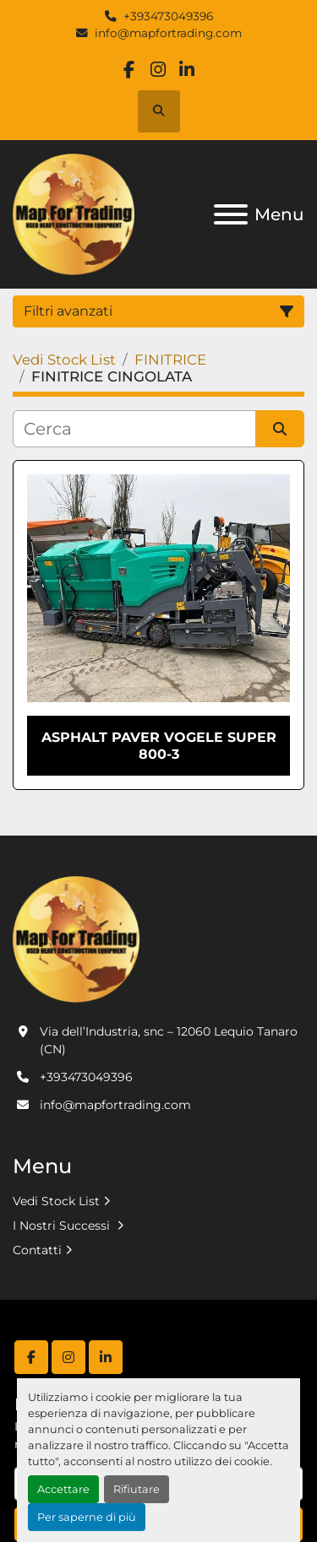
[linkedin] (187, 70)
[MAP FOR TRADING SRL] (76, 937)
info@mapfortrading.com (168, 33)
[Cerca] (134, 428)
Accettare (63, 1489)
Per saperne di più (86, 1517)
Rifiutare (136, 1489)
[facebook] (129, 70)
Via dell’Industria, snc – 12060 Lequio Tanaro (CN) (169, 1040)
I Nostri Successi (63, 1225)
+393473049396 (168, 16)
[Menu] (231, 214)
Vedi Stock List (56, 1201)
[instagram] (158, 70)
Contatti (37, 1250)
